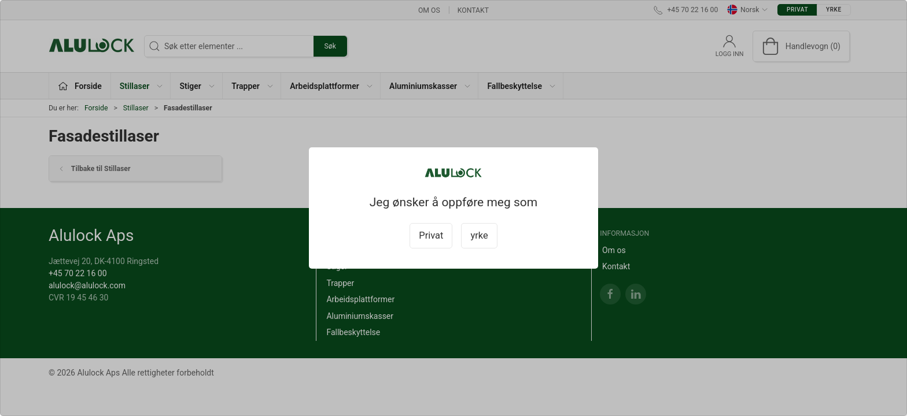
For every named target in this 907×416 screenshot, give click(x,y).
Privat (431, 235)
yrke (479, 235)
